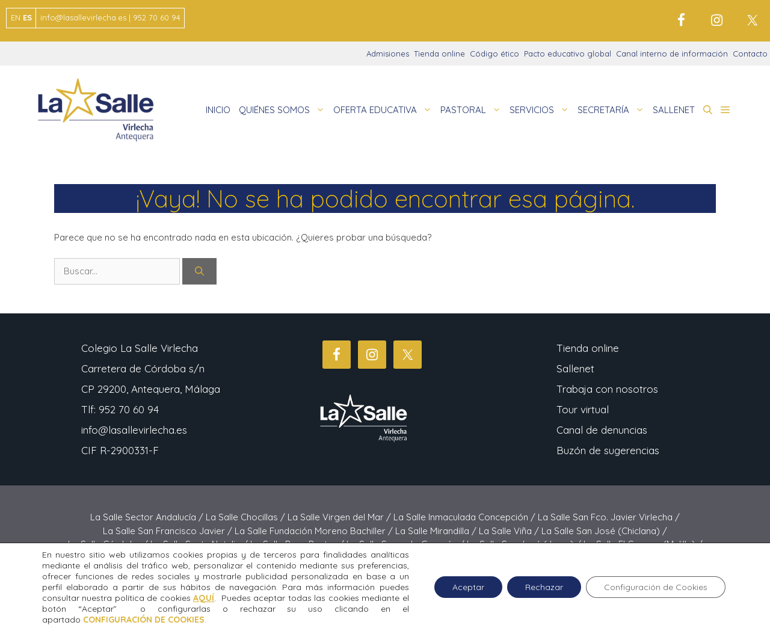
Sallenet (575, 368)
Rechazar (544, 587)
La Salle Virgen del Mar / (340, 517)
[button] (707, 110)
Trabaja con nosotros (607, 389)
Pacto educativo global (567, 53)
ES (27, 17)
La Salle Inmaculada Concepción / (465, 517)
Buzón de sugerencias (607, 450)
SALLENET (674, 109)
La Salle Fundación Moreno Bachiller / (315, 531)
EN (15, 17)
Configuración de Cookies (655, 587)
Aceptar (468, 587)
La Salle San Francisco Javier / (169, 531)
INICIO (218, 109)
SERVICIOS (541, 110)
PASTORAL (472, 110)
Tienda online (439, 53)
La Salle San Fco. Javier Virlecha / (609, 517)
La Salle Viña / (510, 531)
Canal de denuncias (601, 429)
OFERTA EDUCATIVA (384, 110)
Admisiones (387, 53)
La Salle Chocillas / (247, 517)
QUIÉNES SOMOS (284, 110)
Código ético (494, 53)
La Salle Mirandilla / (437, 531)
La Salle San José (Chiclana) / (604, 531)
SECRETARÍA (613, 110)
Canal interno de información (672, 53)
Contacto (750, 53)
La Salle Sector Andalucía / (148, 517)
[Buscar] (199, 271)
